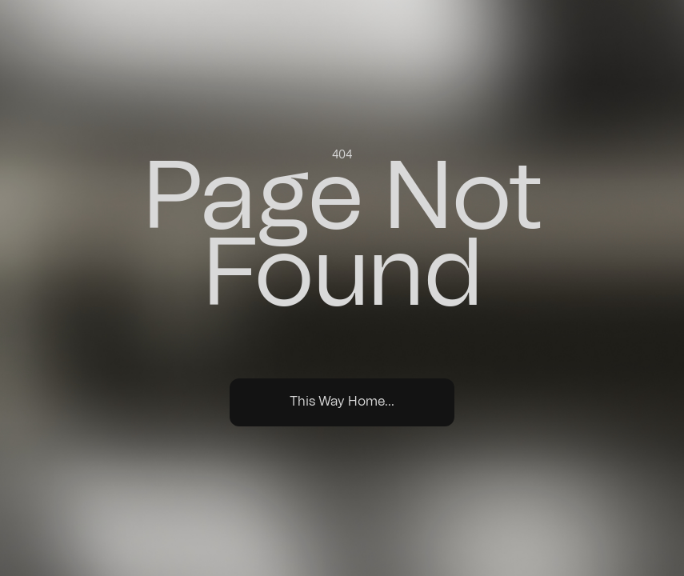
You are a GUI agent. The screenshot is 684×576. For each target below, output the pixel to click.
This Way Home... (342, 401)
